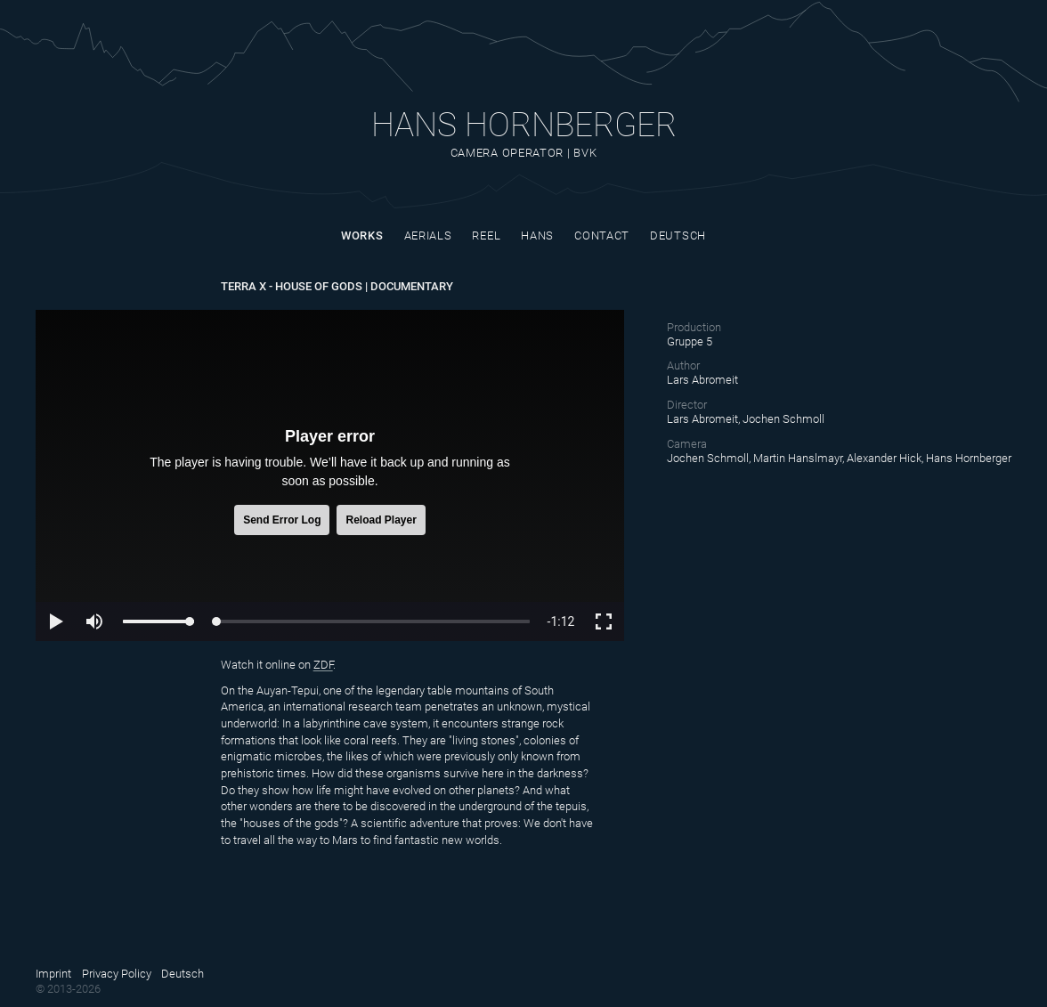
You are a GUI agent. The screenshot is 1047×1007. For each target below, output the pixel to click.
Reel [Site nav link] (486, 235)
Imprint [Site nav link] (53, 973)
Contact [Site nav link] (601, 235)
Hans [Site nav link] (537, 235)
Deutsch (678, 235)
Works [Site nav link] (362, 235)
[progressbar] (561, 621)
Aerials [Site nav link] (428, 235)
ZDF (323, 664)
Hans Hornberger (524, 125)
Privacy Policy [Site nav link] (116, 973)
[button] (55, 621)
